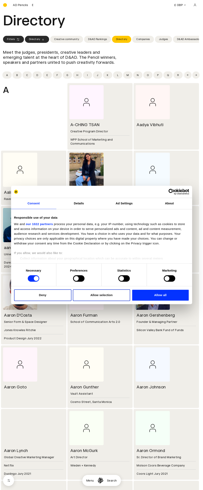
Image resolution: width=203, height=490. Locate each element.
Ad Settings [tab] (124, 203)
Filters (13, 39)
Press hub (143, 449)
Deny (42, 295)
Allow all (160, 295)
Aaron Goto (15, 387)
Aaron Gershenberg (156, 315)
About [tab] (169, 203)
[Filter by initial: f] (57, 75)
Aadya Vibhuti (150, 124)
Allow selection (101, 295)
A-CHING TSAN (85, 124)
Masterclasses (13, 488)
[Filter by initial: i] (87, 75)
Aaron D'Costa (18, 315)
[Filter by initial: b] (17, 75)
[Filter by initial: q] (168, 75)
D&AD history (12, 444)
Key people (10, 449)
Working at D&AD (81, 444)
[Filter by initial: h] (77, 75)
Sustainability (13, 454)
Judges (163, 39)
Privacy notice (79, 483)
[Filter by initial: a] (7, 75)
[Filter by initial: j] (98, 75)
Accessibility (78, 488)
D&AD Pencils (12, 473)
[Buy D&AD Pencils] (23, 5)
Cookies (75, 478)
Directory (37, 39)
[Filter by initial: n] (138, 75)
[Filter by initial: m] (128, 75)
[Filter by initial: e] (47, 75)
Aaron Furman (84, 315)
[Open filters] (8, 480)
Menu (90, 480)
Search (112, 480)
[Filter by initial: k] (108, 75)
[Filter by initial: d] (37, 75)
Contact (142, 444)
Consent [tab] (34, 203)
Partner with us (80, 449)
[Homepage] (100, 480)
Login (139, 473)
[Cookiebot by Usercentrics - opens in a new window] (171, 192)
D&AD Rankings (97, 39)
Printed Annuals (14, 478)
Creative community (66, 39)
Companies (143, 39)
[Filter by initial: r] (178, 75)
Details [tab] (79, 203)
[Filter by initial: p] (158, 75)
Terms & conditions (83, 473)
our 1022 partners (39, 224)
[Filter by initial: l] (118, 75)
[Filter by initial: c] (27, 75)
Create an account (149, 478)
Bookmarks (144, 483)
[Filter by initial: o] (148, 75)
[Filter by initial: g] (67, 75)
